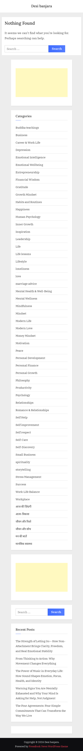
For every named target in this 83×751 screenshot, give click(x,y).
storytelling (23, 469)
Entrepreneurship (27, 172)
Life (18, 246)
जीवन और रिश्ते (23, 521)
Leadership (23, 239)
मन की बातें (21, 536)
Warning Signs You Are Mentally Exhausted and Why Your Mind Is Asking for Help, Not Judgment (37, 693)
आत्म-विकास (22, 514)
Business (21, 135)
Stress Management (28, 477)
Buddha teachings (27, 127)
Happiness (23, 209)
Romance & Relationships (32, 410)
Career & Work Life (28, 142)
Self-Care (22, 440)
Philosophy (23, 380)
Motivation (23, 343)
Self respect (23, 432)
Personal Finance (27, 365)
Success (21, 484)
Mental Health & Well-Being (34, 291)
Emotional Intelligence (30, 157)
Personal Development (30, 358)
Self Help (21, 417)
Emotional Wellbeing (29, 165)
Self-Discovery (25, 447)
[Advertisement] (42, 82)
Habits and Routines (29, 202)
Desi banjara (41, 6)
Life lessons (23, 254)
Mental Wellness (26, 298)
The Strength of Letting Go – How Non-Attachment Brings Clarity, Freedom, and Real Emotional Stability (40, 646)
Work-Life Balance (28, 492)
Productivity (24, 387)
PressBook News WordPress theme (48, 746)
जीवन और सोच (23, 529)
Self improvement (27, 425)
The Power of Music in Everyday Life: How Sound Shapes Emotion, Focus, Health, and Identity (39, 676)
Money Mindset (25, 335)
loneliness (22, 269)
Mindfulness (24, 306)
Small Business (25, 454)
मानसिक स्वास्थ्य (24, 544)
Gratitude (22, 187)
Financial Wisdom (28, 179)
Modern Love (24, 328)
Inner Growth (24, 224)
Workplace (23, 499)
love (18, 276)
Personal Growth (26, 373)
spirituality (23, 462)
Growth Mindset (26, 194)
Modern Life (23, 321)
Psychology (23, 395)
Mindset (21, 313)
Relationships (24, 402)
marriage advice (26, 283)
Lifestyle (21, 261)
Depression (23, 150)
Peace (19, 350)
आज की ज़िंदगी (23, 506)
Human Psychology (28, 217)
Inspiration (23, 232)
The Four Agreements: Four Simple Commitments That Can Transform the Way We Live (41, 710)
